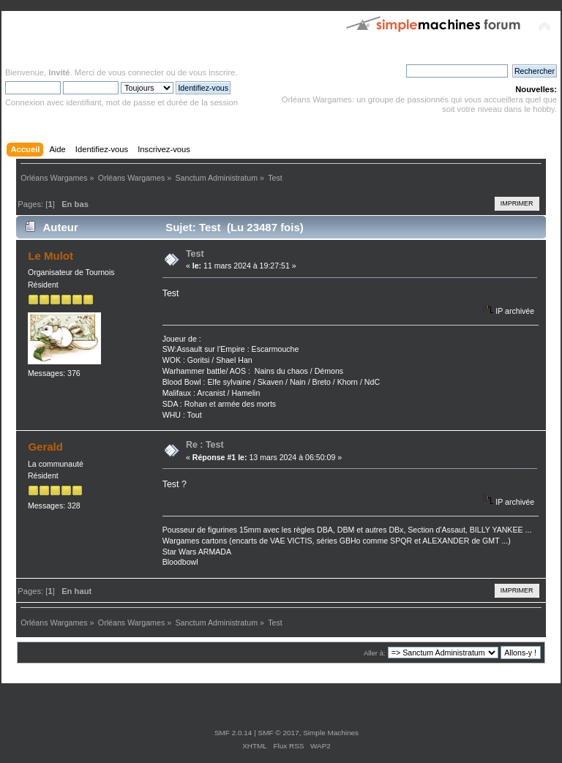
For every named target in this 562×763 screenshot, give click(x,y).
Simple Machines (331, 733)
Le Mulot (50, 255)
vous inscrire (212, 72)
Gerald (45, 446)
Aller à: (375, 653)
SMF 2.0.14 (233, 733)
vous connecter (136, 72)
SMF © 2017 (278, 733)
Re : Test (205, 445)
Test (195, 254)
